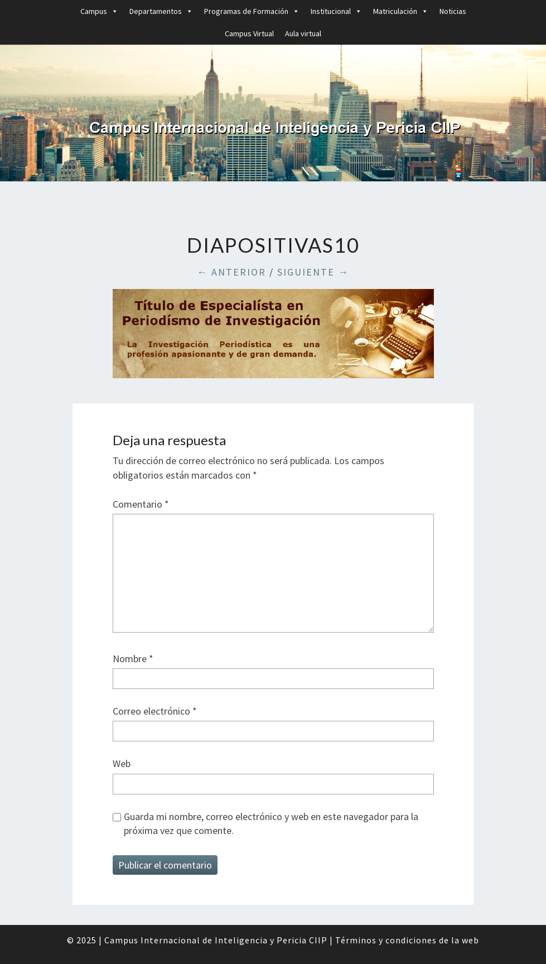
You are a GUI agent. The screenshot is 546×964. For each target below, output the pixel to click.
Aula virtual (303, 33)
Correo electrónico (155, 711)
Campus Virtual (249, 33)
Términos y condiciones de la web (407, 940)
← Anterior (231, 272)
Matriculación (400, 11)
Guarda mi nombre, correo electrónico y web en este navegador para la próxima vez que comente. (271, 823)
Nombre (133, 658)
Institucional (336, 11)
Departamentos (161, 11)
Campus (99, 11)
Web (122, 763)
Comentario (141, 504)
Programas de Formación (251, 11)
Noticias (452, 11)
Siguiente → (313, 272)
